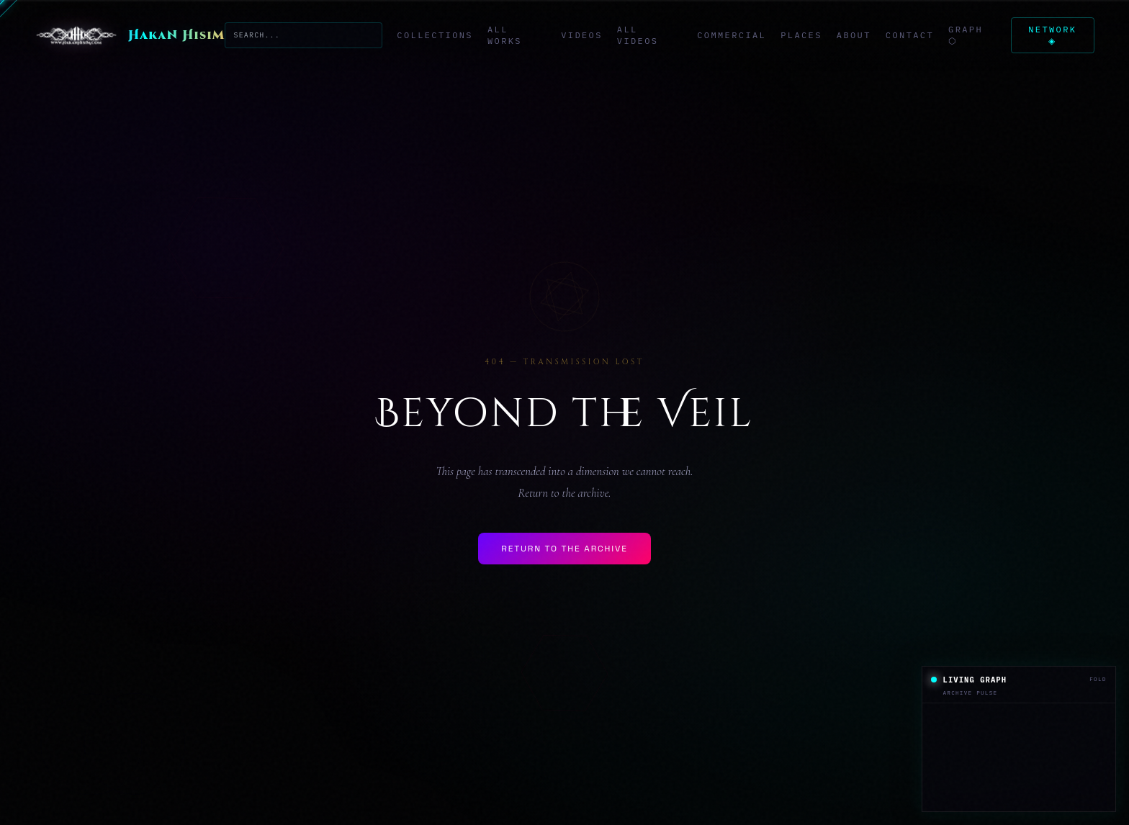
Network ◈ (1051, 35)
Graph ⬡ (963, 35)
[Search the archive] (303, 35)
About (851, 35)
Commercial (729, 35)
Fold (1097, 678)
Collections (433, 35)
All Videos (636, 35)
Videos (580, 35)
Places (799, 35)
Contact (907, 35)
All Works (503, 35)
